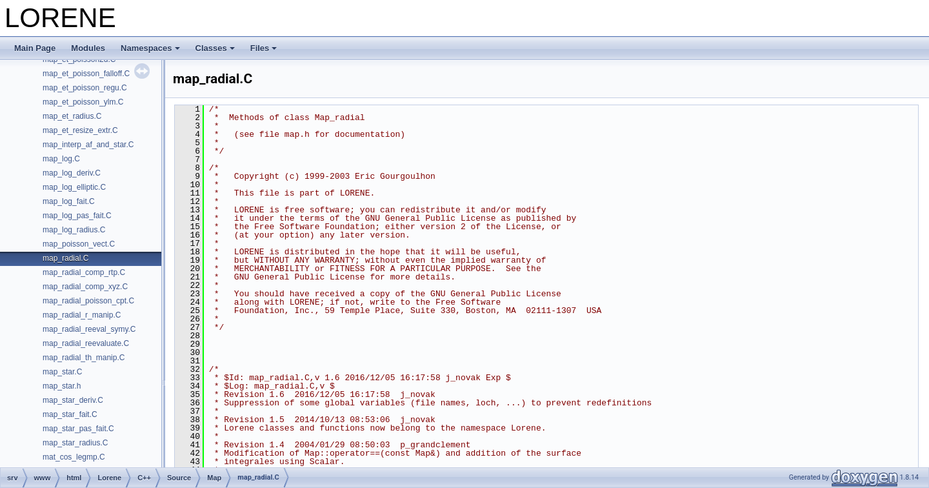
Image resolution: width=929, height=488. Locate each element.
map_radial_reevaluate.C (86, 343)
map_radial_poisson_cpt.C (88, 300)
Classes (215, 48)
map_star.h (62, 386)
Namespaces (150, 48)
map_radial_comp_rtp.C (84, 272)
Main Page (34, 48)
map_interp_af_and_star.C (88, 144)
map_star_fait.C (70, 414)
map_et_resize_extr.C (80, 130)
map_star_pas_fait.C (78, 428)
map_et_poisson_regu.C (85, 87)
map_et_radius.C (72, 116)
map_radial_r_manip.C (82, 315)
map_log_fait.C (69, 201)
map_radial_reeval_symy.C (89, 329)
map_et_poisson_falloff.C (86, 73)
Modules (88, 48)
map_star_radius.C (75, 442)
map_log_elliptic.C (74, 187)
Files (263, 48)
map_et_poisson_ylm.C (83, 102)
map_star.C (62, 371)
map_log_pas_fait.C (77, 215)
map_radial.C (65, 258)
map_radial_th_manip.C (84, 357)
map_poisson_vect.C (79, 244)
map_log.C (61, 158)
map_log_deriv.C (72, 173)
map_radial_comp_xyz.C (85, 286)
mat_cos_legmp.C (74, 457)
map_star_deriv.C (73, 400)
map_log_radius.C (74, 229)
